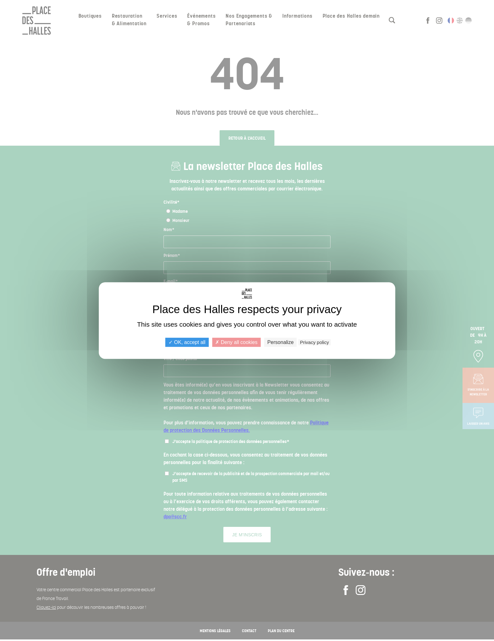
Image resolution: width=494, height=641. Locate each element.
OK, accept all (187, 342)
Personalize (280, 342)
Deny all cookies (236, 342)
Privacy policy (314, 342)
